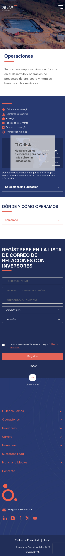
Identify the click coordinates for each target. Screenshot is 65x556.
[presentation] (28, 334)
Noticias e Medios (14, 462)
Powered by (32, 552)
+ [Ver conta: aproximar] (56, 152)
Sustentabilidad (13, 454)
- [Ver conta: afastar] (56, 161)
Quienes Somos (13, 411)
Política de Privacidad (27, 540)
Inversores (9, 428)
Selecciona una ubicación (21, 187)
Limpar (32, 366)
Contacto (8, 471)
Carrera (7, 437)
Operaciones (11, 419)
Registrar (32, 356)
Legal (47, 540)
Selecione (11, 220)
